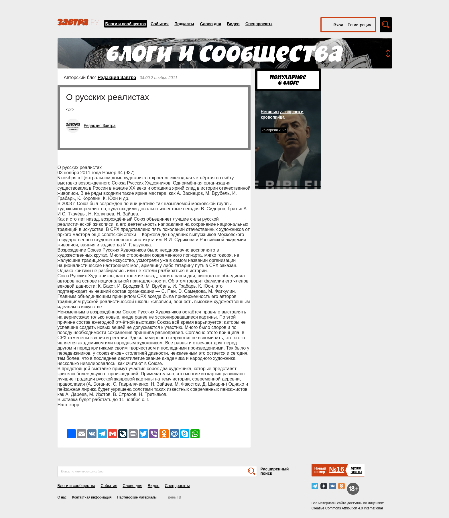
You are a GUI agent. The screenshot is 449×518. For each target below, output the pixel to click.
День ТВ (174, 497)
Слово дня (210, 23)
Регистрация (359, 25)
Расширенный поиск (275, 471)
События (160, 23)
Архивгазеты (356, 470)
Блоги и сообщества (125, 23)
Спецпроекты (258, 23)
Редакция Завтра (117, 77)
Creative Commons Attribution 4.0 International (347, 508)
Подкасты (184, 23)
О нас (62, 497)
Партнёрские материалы (137, 497)
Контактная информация (92, 497)
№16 (336, 469)
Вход (339, 25)
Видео (233, 23)
